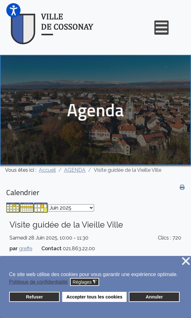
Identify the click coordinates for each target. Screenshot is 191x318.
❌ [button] (186, 261)
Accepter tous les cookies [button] (94, 296)
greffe (25, 249)
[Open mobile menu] (161, 27)
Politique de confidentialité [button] (38, 282)
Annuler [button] (154, 296)
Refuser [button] (34, 296)
